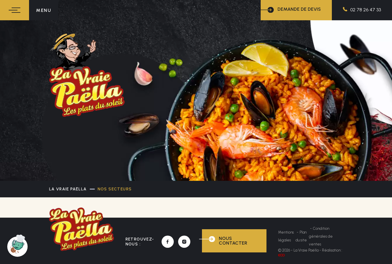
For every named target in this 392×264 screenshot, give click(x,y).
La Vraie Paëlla (68, 189)
